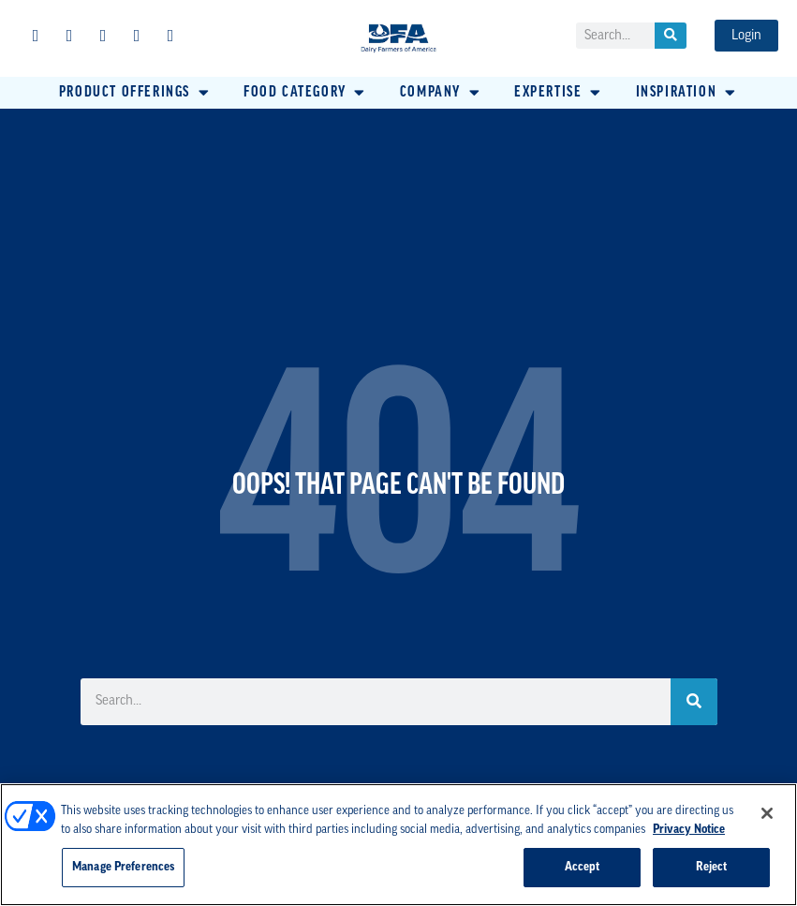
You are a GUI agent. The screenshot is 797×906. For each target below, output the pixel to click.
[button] (135, 93)
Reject (712, 867)
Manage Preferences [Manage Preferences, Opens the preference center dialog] (123, 867)
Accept (582, 867)
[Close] (767, 813)
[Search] (670, 35)
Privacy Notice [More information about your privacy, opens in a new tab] (689, 830)
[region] (398, 844)
